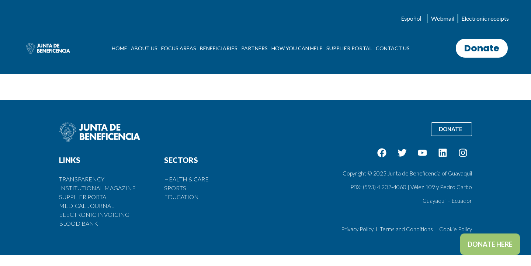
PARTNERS (254, 48)
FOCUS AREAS (178, 48)
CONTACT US (393, 48)
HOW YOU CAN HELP (297, 48)
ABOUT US (144, 48)
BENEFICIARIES (218, 48)
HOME (119, 48)
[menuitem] (411, 18)
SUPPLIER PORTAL (349, 48)
